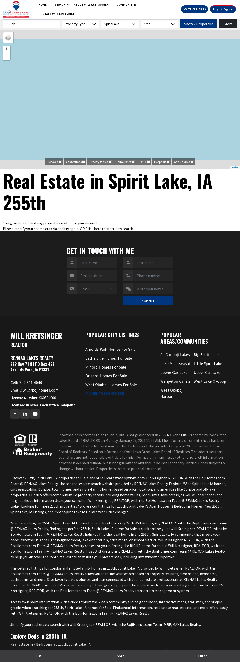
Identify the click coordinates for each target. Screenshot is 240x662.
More (228, 24)
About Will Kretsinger (91, 5)
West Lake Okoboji (210, 381)
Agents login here (104, 393)
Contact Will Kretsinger (57, 14)
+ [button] (6, 49)
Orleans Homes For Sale (106, 375)
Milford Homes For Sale (105, 367)
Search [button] (60, 5)
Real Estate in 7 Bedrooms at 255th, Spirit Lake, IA (50, 644)
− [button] (6, 56)
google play (113, 585)
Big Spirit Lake (206, 354)
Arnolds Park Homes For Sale (110, 349)
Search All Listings (194, 9)
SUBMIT (148, 300)
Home (42, 5)
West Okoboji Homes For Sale (111, 384)
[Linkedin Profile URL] (25, 414)
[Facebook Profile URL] (15, 414)
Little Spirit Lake (208, 363)
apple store (146, 585)
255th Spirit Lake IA (197, 483)
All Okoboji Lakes (175, 354)
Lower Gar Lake (174, 372)
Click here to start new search (109, 228)
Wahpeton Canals (175, 381)
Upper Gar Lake (207, 372)
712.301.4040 (26, 382)
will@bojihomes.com (34, 390)
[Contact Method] (97, 288)
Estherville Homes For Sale (108, 358)
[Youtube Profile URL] (35, 414)
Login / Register (223, 9)
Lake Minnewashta (176, 363)
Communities (127, 5)
